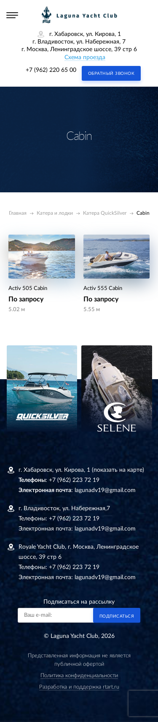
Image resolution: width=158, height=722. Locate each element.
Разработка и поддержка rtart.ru (79, 687)
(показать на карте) (118, 470)
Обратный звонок (111, 73)
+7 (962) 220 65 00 (51, 70)
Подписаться (116, 616)
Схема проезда (84, 57)
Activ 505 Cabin (27, 288)
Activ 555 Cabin (102, 288)
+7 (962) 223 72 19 (74, 480)
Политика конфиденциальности (79, 675)
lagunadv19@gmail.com (105, 490)
